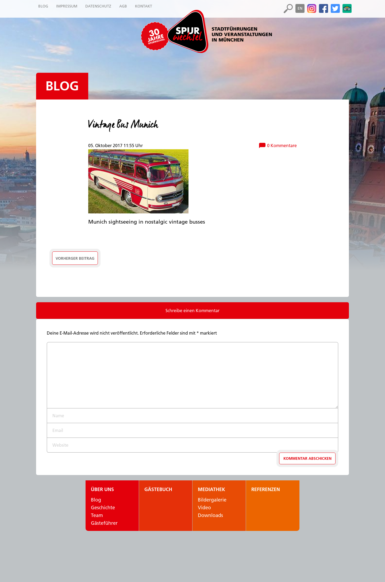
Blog (62, 86)
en (300, 8)
